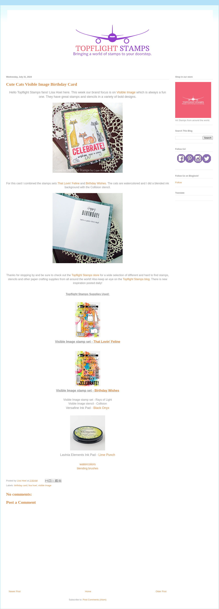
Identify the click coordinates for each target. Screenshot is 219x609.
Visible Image (126, 92)
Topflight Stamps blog (136, 279)
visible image (44, 485)
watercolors (88, 464)
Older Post (161, 591)
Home (88, 591)
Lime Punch (106, 455)
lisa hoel (33, 485)
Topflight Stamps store (85, 275)
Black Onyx (101, 408)
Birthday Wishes (96, 183)
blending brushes (87, 468)
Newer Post (14, 591)
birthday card (20, 485)
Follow (178, 182)
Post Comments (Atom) (94, 599)
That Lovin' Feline (68, 183)
